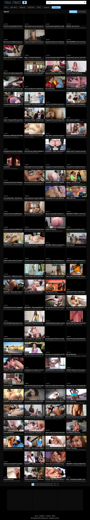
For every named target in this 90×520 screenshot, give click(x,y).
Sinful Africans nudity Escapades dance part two (34, 151)
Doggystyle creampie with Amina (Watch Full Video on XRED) (55, 167)
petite (55, 27)
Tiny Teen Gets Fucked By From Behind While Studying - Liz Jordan (55, 26)
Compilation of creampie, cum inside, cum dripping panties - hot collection (34, 370)
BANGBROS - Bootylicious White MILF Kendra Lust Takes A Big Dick (14, 401)
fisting (58, 59)
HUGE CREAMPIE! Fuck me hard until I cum (76, 42)
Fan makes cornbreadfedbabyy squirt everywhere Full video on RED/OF (55, 260)
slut (52, 59)
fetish (49, 309)
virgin (86, 293)
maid (84, 465)
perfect (35, 371)
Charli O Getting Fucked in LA (74, 73)
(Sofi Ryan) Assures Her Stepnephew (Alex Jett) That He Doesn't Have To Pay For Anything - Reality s (14, 307)
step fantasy (58, 199)
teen (25, 27)
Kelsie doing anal (71, 401)
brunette (68, 27)
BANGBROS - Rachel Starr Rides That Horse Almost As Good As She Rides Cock (14, 292)
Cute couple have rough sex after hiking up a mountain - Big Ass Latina (34, 198)
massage (83, 356)
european (68, 215)
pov (8, 106)
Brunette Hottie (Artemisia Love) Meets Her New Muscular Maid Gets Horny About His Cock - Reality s (55, 338)
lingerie (29, 371)
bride (86, 27)
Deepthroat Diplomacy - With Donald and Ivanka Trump (34, 479)
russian (29, 215)
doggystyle (76, 43)
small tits (19, 215)
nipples (64, 137)
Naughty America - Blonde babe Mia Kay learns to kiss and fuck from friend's (76, 135)
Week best (22, 7)
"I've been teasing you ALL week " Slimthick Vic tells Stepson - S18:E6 (14, 104)
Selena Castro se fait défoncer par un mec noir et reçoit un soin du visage (55, 463)
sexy (25, 153)
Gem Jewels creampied (72, 120)
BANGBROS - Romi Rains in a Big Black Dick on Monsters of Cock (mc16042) (34, 448)
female (60, 43)
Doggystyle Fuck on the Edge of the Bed (55, 120)
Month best (31, 7)
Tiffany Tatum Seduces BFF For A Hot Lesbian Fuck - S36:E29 (14, 417)
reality (60, 137)
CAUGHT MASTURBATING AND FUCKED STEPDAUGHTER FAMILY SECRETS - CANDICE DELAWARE (76, 260)
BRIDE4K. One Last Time (72, 26)
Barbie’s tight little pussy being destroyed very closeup (76, 323)
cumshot (47, 27)
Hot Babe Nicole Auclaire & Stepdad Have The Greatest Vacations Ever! (14, 151)
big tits (57, 74)
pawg (41, 449)
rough (10, 278)
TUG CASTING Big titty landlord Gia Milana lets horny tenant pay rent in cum (14, 323)
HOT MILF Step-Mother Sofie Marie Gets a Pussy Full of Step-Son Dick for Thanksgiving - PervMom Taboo (34, 292)
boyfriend (48, 387)
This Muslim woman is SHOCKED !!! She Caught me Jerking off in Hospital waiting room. (34, 417)
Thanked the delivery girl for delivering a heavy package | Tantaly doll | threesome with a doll (76, 88)
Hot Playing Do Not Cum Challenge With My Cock (14, 182)
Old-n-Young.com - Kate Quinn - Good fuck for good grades (34, 338)
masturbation (82, 262)
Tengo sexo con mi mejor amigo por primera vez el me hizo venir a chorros (76, 276)
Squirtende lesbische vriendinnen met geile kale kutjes (55, 42)
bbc (17, 246)
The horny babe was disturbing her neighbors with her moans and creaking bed (34, 88)
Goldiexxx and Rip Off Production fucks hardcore (14, 463)
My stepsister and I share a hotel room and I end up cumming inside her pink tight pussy (34, 245)
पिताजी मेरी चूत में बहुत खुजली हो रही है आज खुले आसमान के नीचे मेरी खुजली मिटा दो (14, 26)
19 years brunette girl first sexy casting (34, 42)
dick (52, 199)
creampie (47, 106)
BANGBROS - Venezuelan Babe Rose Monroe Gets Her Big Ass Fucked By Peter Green (34, 307)
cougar (85, 106)
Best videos (14, 7)
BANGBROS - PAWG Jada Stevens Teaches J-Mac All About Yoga (55, 151)
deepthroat (33, 90)
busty (36, 309)
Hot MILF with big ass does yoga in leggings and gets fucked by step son (76, 370)
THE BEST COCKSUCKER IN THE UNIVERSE (14, 370)
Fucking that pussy (9, 479)
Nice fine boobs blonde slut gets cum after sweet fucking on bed (34, 182)
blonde (68, 106)
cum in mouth (70, 387)
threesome (59, 215)
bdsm (54, 59)
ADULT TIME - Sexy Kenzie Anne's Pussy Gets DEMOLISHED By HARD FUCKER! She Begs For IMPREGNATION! (55, 135)
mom (86, 371)
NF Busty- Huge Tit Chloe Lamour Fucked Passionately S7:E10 (55, 479)
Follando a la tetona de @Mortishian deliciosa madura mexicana (14, 229)
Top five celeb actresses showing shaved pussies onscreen (76, 417)
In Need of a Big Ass (50, 229)
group (10, 465)
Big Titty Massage (71, 354)
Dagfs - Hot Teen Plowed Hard (32, 57)
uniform (62, 309)
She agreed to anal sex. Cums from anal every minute (76, 57)
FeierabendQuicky (8, 432)
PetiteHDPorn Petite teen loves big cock (34, 323)
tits (60, 74)
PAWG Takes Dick (71, 198)
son (67, 371)
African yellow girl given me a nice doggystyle (14, 448)
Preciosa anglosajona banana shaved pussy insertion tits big (76, 307)
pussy (20, 27)
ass (30, 43)
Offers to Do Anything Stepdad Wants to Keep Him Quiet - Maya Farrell (14, 73)
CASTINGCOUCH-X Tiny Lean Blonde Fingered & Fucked (55, 370)
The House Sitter (8, 385)
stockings (6, 121)
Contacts (48, 516)
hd (8, 59)
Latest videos (81, 11)
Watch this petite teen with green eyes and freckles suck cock (34, 354)
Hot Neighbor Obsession (73, 432)
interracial (52, 215)
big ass (43, 43)
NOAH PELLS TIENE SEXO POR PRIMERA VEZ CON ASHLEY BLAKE (14, 135)
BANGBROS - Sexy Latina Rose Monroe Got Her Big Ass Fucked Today (34, 463)
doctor (33, 121)
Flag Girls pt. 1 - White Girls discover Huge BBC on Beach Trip (14, 276)
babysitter (21, 153)
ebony (59, 168)
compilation (85, 215)
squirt (76, 215)
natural (43, 121)
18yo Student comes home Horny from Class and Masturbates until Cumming (34, 26)
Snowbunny (7, 167)
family (17, 43)
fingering (34, 27)
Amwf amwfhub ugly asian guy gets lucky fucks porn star (34, 385)
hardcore (6, 27)
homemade (75, 168)
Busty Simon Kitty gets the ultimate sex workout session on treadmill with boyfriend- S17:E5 (55, 385)
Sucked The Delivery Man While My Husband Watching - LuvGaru (76, 338)
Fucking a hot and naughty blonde (13, 213)
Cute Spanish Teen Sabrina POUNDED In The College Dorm (34, 401)
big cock (82, 74)
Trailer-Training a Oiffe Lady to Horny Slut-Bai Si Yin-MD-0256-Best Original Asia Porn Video (14, 120)
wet (73, 215)
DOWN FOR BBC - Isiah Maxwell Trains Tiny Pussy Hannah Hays (14, 245)
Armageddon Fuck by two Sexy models (76, 167)
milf (25, 121)
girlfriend (85, 43)
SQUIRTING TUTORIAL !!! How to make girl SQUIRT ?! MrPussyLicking (76, 213)
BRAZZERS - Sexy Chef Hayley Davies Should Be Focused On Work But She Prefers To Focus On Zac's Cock (55, 417)
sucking (47, 262)
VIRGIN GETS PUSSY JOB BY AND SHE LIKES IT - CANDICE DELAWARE (76, 292)
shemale (14, 90)
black (23, 246)
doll (67, 90)
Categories (47, 7)
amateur (15, 27)
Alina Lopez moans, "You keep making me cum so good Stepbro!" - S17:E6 (76, 385)
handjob (9, 324)
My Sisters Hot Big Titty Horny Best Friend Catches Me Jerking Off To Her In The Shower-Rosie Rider (34, 213)
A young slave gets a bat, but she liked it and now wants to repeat (55, 57)
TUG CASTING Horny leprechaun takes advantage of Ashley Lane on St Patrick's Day (14, 338)
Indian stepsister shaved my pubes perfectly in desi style (14, 57)
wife (7, 137)
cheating (81, 27)
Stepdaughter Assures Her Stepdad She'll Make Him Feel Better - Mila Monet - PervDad (34, 167)
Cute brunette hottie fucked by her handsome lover (55, 448)
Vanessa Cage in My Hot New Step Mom (34, 276)
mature (72, 106)
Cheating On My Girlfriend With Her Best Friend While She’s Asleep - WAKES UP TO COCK (55, 401)
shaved (29, 27)
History (39, 7)
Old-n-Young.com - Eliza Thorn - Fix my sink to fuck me (34, 432)
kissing (57, 324)
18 (46, 215)
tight (63, 43)
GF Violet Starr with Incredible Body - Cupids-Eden (34, 73)
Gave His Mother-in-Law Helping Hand (76, 104)
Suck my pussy (70, 245)
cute (30, 403)
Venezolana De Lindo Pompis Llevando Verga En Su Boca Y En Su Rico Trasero (34, 229)
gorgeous (21, 43)
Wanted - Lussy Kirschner (73, 182)
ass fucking (53, 262)
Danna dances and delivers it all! (75, 229)
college (40, 403)
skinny (76, 262)
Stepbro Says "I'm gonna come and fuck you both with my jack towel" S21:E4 (76, 151)
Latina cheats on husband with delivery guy (55, 432)
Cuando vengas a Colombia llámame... (14, 354)
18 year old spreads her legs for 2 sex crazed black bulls (55, 213)
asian (21, 121)
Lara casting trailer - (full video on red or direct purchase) (14, 198)
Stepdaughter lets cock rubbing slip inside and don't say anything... (55, 198)
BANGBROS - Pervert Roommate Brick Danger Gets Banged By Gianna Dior (34, 104)
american (77, 137)
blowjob (59, 27)
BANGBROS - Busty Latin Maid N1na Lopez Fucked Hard (76, 463)
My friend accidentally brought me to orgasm (14, 42)
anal (67, 59)
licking (38, 90)
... (53, 484)
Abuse (53, 516)
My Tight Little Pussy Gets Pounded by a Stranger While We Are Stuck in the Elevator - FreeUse (55, 307)
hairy (30, 262)
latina (32, 74)
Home (6, 7)
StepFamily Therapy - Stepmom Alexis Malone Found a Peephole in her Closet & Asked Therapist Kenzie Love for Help (34, 120)
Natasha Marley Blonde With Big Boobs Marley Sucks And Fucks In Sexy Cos (55, 73)
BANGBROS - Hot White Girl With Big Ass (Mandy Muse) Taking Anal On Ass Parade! (55, 182)
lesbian (47, 43)
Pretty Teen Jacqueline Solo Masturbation (55, 276)
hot (4, 43)
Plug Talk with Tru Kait (51, 292)
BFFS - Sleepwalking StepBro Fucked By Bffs (76, 479)
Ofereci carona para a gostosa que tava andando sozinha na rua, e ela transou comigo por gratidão (14, 88)
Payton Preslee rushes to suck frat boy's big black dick (14, 260)
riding (70, 43)
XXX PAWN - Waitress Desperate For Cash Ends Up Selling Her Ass (55, 245)
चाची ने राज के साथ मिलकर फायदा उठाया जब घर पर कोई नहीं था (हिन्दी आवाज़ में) (55, 104)
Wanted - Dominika (71, 448)
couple (14, 137)
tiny (33, 403)
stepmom (38, 121)
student (39, 27)
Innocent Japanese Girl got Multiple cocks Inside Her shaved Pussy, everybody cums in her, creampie (34, 135)
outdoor (11, 27)
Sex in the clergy (49, 88)
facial (25, 74)
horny (25, 90)
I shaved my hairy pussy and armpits (34, 260)
